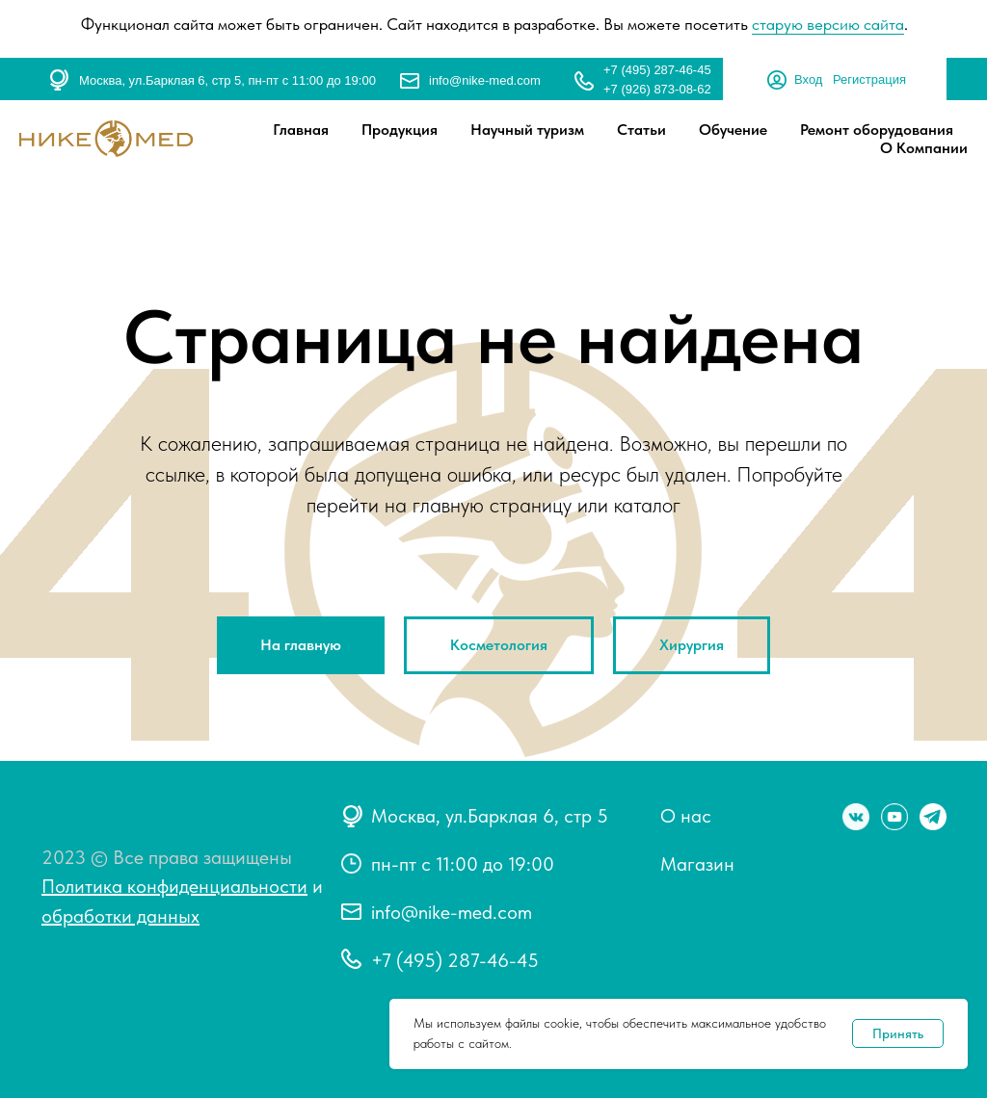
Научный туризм (527, 129)
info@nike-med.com (485, 80)
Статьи (641, 129)
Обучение (733, 129)
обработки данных (120, 916)
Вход (808, 79)
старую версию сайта (828, 24)
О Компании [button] (924, 148)
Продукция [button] (399, 129)
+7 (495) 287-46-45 (657, 70)
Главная (301, 129)
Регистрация (869, 79)
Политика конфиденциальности (174, 886)
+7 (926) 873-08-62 (657, 89)
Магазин (697, 864)
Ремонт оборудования (876, 129)
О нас (685, 815)
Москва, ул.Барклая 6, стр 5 (489, 815)
